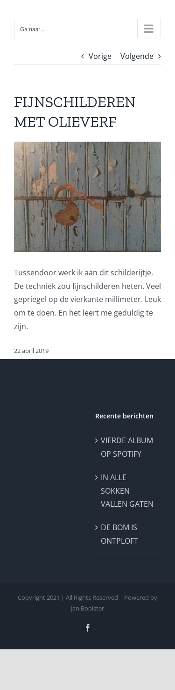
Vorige (100, 56)
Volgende (137, 56)
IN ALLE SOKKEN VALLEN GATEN (127, 491)
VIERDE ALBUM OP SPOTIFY (127, 447)
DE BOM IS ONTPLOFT (119, 534)
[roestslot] (87, 197)
